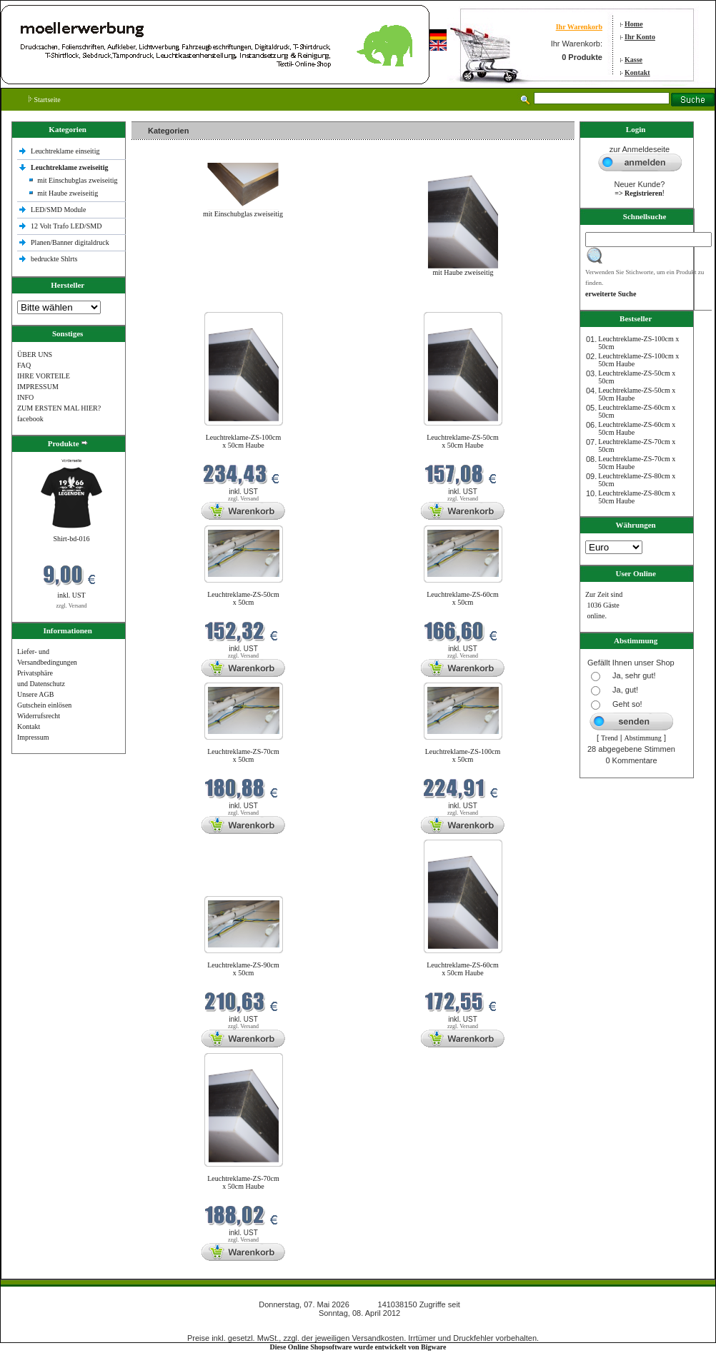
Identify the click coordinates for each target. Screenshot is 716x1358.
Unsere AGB (35, 694)
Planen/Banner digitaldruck (70, 242)
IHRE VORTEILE (43, 376)
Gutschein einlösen (44, 705)
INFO (25, 397)
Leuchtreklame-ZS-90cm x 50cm (243, 969)
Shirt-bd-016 (71, 539)
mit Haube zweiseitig (67, 193)
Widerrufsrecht (38, 716)
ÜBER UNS (34, 354)
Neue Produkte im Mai (167, 303)
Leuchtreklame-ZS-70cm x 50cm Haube (243, 1182)
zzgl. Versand (71, 606)
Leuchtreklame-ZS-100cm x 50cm (463, 755)
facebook (30, 419)
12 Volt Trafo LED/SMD (66, 226)
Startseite (45, 100)
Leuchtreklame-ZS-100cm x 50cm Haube (244, 441)
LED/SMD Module (58, 209)
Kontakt (637, 72)
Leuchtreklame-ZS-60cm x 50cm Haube (463, 969)
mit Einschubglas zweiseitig (77, 180)
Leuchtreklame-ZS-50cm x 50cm (243, 598)
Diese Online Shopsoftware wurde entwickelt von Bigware (358, 1347)
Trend (609, 738)
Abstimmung (643, 738)
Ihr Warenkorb (579, 27)
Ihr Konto (640, 37)
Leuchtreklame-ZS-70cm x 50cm (243, 755)
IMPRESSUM (38, 387)
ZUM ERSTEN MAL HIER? (59, 408)
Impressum (33, 737)
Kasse (633, 60)
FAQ (24, 365)
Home (634, 24)
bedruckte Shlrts (54, 259)
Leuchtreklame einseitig (66, 151)
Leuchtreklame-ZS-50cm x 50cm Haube (463, 441)
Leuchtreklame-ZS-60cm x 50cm (463, 598)
